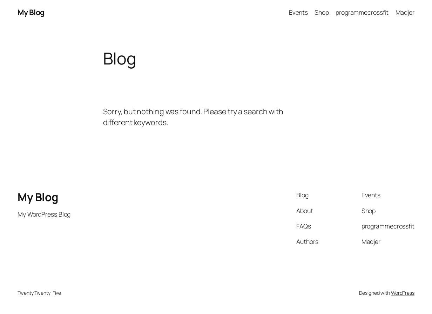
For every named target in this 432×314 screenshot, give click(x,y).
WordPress (402, 292)
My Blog (31, 12)
